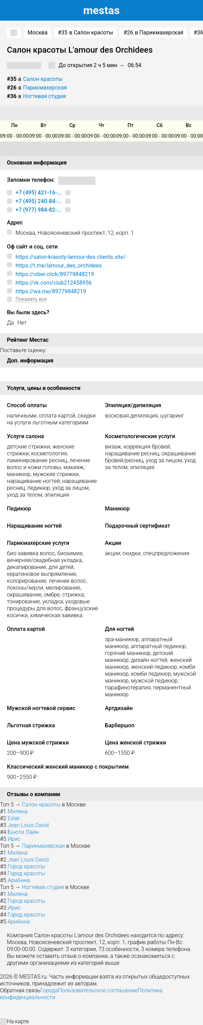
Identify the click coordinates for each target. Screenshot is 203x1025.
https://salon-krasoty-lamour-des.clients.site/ (71, 257)
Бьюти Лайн (23, 832)
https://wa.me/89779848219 (51, 291)
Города (49, 990)
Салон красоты (42, 79)
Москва (38, 32)
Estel (13, 818)
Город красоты (26, 866)
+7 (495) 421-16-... (39, 192)
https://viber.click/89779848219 (55, 274)
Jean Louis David (28, 825)
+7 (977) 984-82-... (39, 209)
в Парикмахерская (153, 32)
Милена (18, 811)
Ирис (14, 839)
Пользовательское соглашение (98, 990)
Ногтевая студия (44, 96)
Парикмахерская (45, 87)
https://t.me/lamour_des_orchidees (59, 265)
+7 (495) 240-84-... (39, 201)
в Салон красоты (85, 32)
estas (101, 10)
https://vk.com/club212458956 (54, 282)
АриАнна (19, 880)
